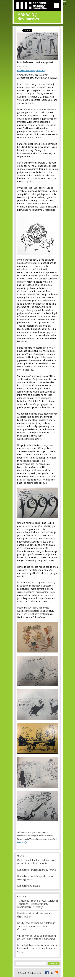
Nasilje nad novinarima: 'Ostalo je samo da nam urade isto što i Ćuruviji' (36, 926)
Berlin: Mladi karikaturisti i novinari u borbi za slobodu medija (36, 862)
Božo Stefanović (24, 66)
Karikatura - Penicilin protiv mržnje (36, 870)
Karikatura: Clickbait (28, 886)
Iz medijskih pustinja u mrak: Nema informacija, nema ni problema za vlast (37, 949)
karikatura (40, 70)
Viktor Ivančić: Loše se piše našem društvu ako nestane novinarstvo (36, 937)
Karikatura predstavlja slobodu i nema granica (35, 878)
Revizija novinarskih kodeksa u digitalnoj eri (34, 915)
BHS (64, 1)
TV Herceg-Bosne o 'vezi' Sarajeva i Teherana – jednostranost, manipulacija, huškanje (37, 904)
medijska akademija (26, 70)
